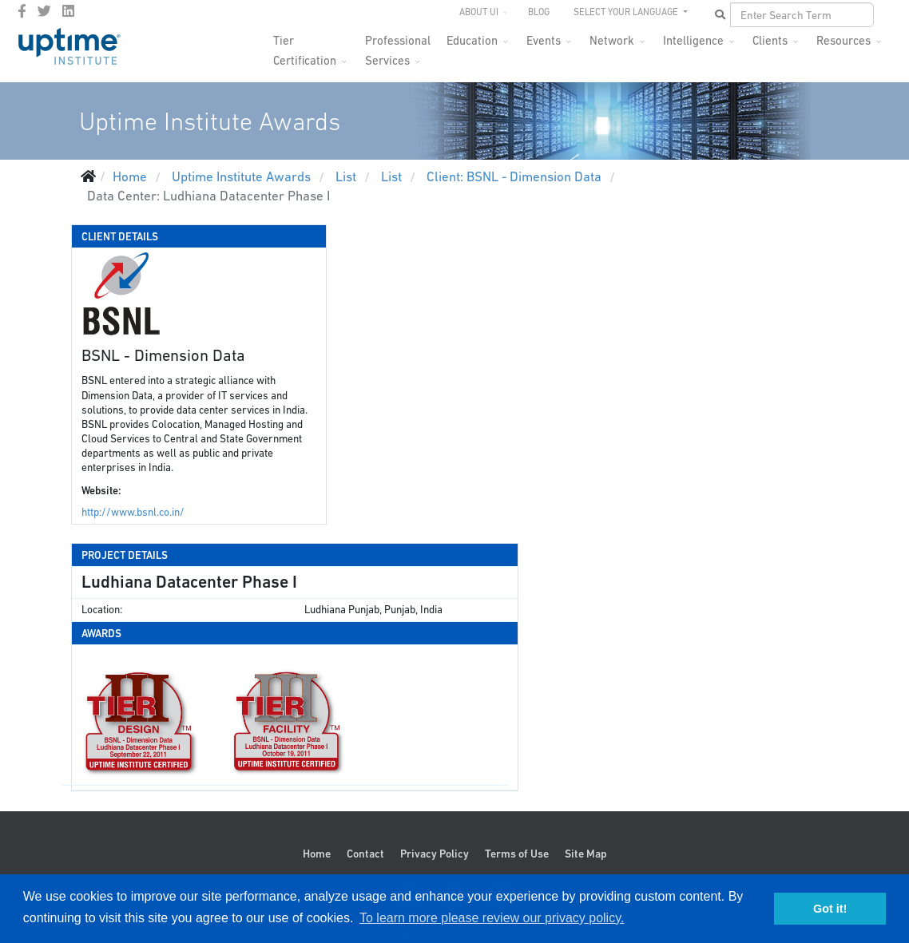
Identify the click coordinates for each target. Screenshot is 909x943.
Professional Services (398, 45)
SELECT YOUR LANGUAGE (627, 12)
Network (611, 40)
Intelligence (693, 40)
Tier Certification (304, 45)
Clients (770, 40)
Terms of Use (517, 853)
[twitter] (44, 11)
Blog (539, 12)
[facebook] (22, 11)
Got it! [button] (830, 908)
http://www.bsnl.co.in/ (133, 512)
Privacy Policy (434, 853)
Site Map (586, 853)
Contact (365, 853)
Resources (843, 40)
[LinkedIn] (68, 11)
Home (317, 853)
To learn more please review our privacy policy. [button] (491, 918)
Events (543, 40)
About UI (478, 12)
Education (472, 40)
